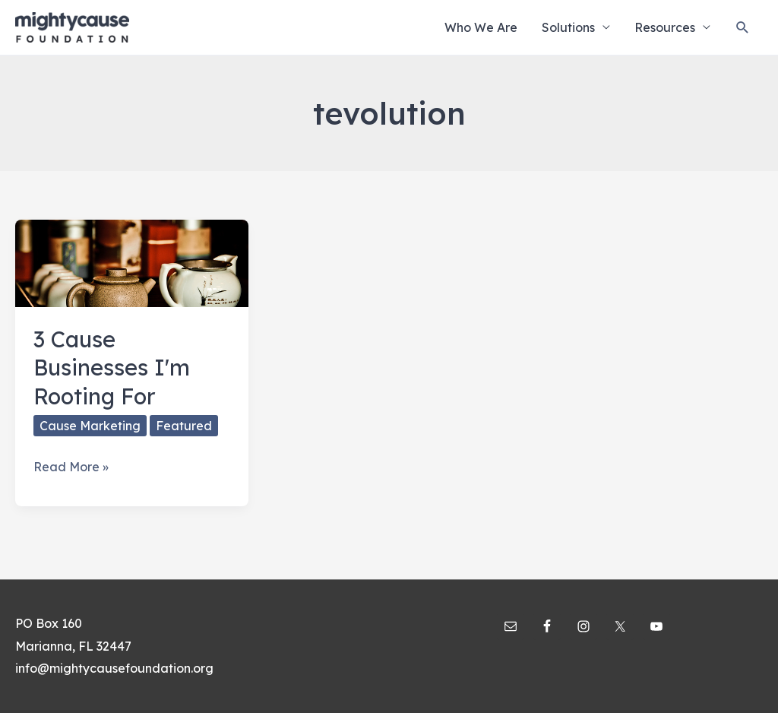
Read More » (71, 467)
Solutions (568, 27)
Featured (184, 425)
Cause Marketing (90, 425)
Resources (664, 27)
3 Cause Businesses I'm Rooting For (111, 367)
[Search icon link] (743, 28)
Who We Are (480, 27)
